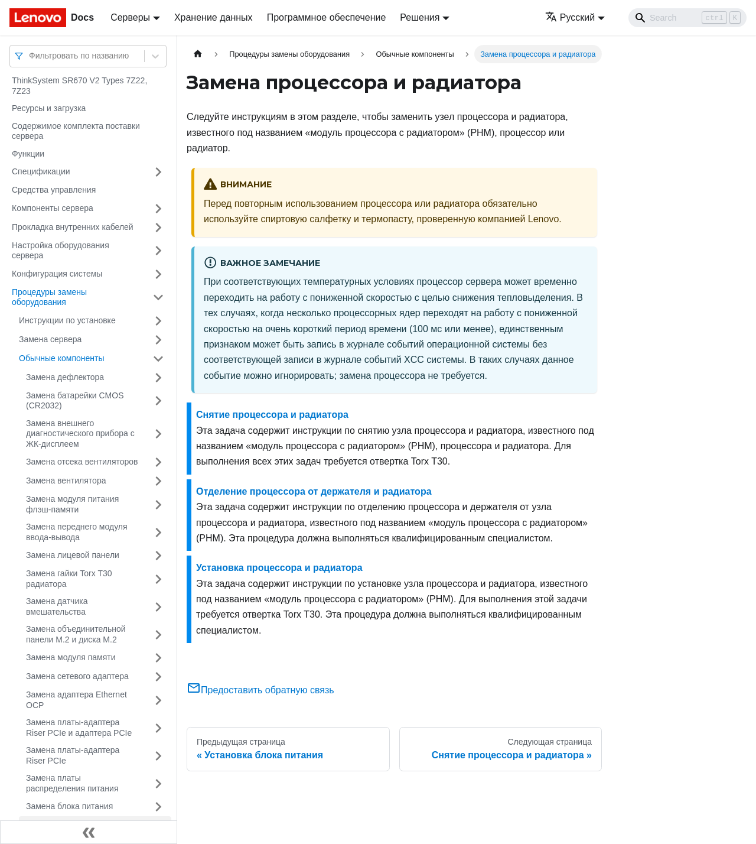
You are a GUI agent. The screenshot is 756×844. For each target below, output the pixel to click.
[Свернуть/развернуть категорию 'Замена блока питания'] (158, 806)
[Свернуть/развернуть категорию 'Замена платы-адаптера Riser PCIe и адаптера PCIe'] (158, 728)
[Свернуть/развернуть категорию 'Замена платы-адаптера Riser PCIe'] (158, 756)
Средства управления (54, 189)
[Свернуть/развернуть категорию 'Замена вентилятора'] (158, 481)
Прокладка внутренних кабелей (72, 227)
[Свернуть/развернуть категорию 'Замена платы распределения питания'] (158, 783)
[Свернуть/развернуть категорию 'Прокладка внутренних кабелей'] (158, 227)
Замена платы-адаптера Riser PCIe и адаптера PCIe (79, 728)
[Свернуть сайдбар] (88, 832)
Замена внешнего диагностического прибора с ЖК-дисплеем (80, 433)
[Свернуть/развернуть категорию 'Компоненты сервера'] (158, 208)
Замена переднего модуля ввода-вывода (77, 532)
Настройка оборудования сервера (60, 251)
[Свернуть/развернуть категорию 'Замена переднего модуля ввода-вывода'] (158, 532)
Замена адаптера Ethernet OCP (76, 700)
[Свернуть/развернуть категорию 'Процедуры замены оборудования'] (158, 297)
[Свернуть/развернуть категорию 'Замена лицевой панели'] (158, 555)
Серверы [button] (130, 17)
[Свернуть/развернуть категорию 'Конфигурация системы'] (158, 274)
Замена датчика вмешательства (56, 606)
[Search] (687, 17)
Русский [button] (570, 17)
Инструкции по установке (67, 320)
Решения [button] (419, 17)
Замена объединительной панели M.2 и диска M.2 (76, 634)
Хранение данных (213, 17)
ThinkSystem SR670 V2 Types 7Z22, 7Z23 (79, 86)
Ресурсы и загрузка (49, 108)
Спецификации (41, 171)
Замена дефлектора (65, 377)
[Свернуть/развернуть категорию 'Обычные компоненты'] (158, 358)
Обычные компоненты (62, 358)
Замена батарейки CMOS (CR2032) (75, 401)
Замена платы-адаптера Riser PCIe (72, 755)
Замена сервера (50, 339)
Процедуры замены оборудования (49, 297)
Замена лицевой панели (72, 555)
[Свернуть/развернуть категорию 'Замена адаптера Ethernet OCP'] (158, 700)
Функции (28, 153)
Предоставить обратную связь (260, 690)
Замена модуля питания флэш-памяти (72, 504)
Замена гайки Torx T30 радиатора (69, 579)
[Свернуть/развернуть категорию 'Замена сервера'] (158, 339)
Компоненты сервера (52, 208)
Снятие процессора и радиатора (272, 415)
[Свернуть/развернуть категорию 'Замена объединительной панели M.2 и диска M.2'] (158, 634)
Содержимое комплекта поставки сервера (76, 131)
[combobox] (30, 56)
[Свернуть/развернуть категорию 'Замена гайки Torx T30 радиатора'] (158, 579)
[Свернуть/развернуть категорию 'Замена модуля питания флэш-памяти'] (158, 504)
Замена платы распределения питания (72, 783)
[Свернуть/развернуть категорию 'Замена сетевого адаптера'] (158, 676)
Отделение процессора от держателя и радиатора (314, 491)
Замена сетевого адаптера (77, 676)
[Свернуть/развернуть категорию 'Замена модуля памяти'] (158, 657)
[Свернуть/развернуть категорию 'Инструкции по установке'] (158, 320)
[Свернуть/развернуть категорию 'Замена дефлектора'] (158, 377)
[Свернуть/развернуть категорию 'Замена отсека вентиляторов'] (158, 462)
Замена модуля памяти (70, 657)
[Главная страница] (198, 54)
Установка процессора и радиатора (279, 568)
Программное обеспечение (326, 17)
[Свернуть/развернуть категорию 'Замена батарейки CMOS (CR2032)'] (158, 401)
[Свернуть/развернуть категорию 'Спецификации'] (158, 172)
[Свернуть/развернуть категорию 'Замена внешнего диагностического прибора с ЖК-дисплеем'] (158, 434)
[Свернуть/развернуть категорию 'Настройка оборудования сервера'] (158, 251)
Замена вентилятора (66, 480)
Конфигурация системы (57, 273)
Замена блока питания (69, 806)
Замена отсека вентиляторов (82, 461)
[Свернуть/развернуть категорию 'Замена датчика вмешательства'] (158, 607)
